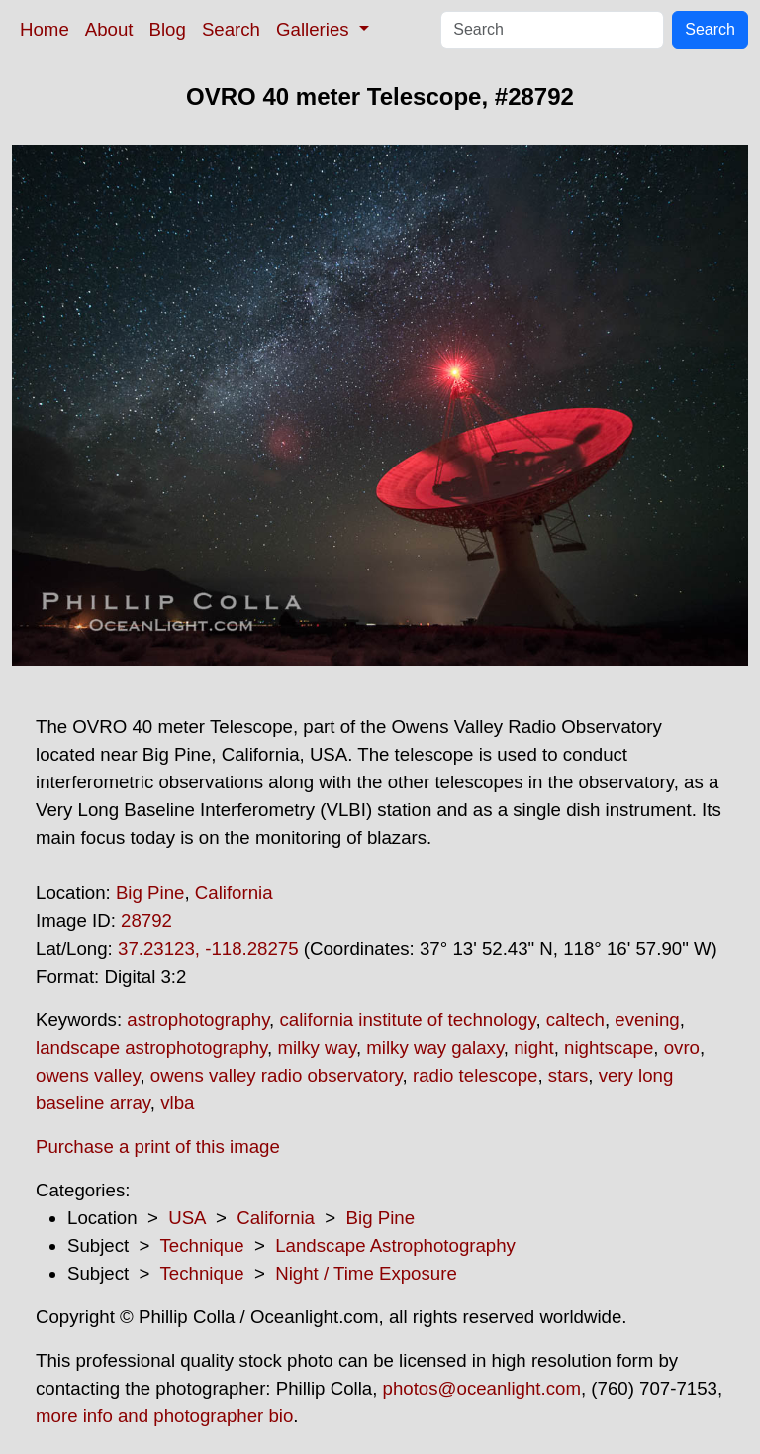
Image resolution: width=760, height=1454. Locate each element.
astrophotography (198, 1019)
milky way (316, 1047)
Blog (167, 29)
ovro (682, 1047)
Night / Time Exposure (366, 1273)
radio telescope (475, 1075)
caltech (575, 1019)
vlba (177, 1102)
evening (647, 1019)
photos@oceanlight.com (482, 1388)
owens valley (88, 1075)
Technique (202, 1245)
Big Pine (150, 893)
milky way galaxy (435, 1047)
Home (44, 29)
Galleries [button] (315, 29)
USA (186, 1217)
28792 (146, 920)
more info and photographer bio (164, 1415)
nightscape (608, 1047)
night (533, 1047)
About (109, 29)
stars (568, 1075)
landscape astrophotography (151, 1047)
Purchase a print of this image (158, 1146)
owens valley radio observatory (276, 1075)
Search (231, 29)
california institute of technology (407, 1019)
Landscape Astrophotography (395, 1245)
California (234, 893)
